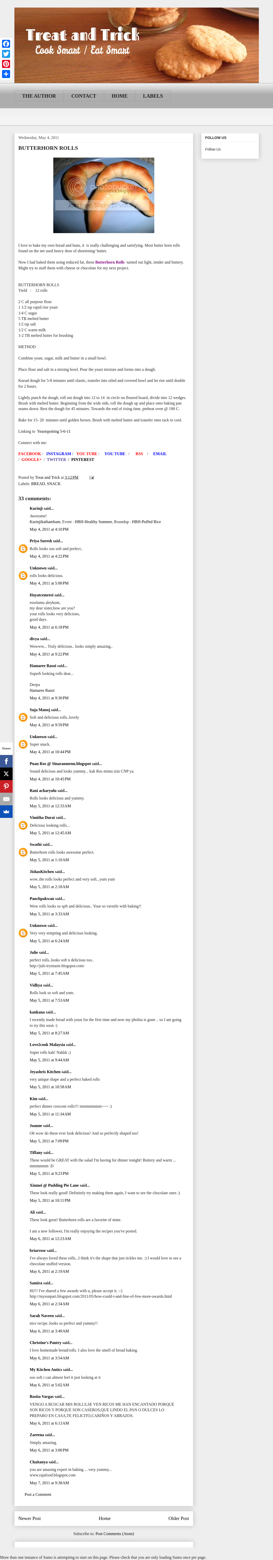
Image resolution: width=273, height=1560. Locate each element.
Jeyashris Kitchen (45, 1072)
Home (105, 1518)
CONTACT (83, 96)
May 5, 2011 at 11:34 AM (50, 1114)
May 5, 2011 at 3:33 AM (49, 914)
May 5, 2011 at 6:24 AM (49, 941)
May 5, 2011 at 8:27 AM (49, 1033)
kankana (37, 1012)
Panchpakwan (42, 898)
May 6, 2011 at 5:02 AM (49, 1385)
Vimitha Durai (42, 817)
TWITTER (56, 459)
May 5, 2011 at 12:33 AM (50, 806)
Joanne (36, 1125)
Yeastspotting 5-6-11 (53, 431)
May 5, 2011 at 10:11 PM (50, 1200)
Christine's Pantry (46, 1342)
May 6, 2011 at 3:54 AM (49, 1358)
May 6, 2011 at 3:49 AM (49, 1331)
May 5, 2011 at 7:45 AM (49, 973)
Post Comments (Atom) (114, 1534)
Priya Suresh (41, 541)
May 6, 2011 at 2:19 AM (49, 1271)
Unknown (38, 568)
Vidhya (36, 985)
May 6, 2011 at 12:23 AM (50, 1239)
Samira (36, 1283)
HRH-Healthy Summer (93, 522)
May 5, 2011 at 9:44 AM (49, 1060)
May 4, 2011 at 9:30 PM (49, 698)
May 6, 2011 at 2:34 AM (49, 1304)
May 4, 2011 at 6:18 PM (49, 627)
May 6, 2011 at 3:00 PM (49, 1450)
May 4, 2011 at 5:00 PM (49, 583)
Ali (32, 1212)
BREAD (38, 484)
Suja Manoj (40, 710)
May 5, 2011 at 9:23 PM (49, 1173)
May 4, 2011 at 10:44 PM (50, 752)
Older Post (178, 1518)
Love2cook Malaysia (47, 1044)
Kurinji (36, 508)
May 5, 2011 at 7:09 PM (49, 1141)
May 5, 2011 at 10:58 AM (50, 1087)
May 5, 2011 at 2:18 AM (49, 887)
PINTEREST (82, 459)
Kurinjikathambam (45, 522)
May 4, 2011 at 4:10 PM (49, 529)
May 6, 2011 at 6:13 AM (49, 1423)
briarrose (38, 1250)
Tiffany (36, 1152)
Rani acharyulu (43, 790)
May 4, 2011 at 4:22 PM (49, 556)
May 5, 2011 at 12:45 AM (50, 833)
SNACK (54, 484)
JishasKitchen (42, 871)
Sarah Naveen (42, 1316)
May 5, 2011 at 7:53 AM (49, 1000)
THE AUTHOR (39, 96)
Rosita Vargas (42, 1396)
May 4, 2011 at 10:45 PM (50, 779)
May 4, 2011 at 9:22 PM (49, 654)
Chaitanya (39, 1462)
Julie (34, 952)
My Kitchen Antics (46, 1369)
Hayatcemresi (42, 595)
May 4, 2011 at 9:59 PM (49, 725)
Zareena (37, 1435)
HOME (120, 96)
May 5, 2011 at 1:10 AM (49, 860)
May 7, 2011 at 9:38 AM (49, 1483)
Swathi (36, 844)
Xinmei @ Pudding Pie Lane (54, 1185)
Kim (33, 1099)
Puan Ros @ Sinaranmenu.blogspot (60, 763)
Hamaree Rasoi (43, 666)
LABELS (153, 96)
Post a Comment (38, 1494)
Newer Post (29, 1518)
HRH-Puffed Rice (146, 522)
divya (34, 639)
